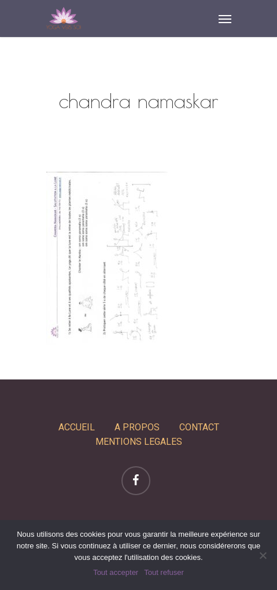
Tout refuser (164, 572)
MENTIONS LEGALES (138, 442)
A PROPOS (137, 427)
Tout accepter (115, 572)
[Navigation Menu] (225, 18)
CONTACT (199, 427)
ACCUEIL (76, 427)
